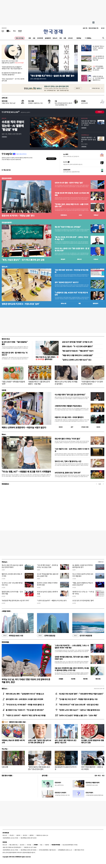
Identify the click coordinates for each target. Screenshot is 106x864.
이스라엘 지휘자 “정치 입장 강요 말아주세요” (70, 394)
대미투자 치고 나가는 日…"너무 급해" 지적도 (83, 593)
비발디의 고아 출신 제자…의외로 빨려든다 (69, 417)
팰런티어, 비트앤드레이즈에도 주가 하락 (12, 575)
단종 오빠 (5, 767)
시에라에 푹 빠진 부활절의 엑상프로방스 (68, 406)
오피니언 (70, 38)
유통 (65, 38)
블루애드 (32, 835)
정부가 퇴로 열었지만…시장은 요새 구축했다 (92, 768)
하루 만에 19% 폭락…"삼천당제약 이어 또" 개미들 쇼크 (25, 694)
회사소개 (5, 835)
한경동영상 (5, 484)
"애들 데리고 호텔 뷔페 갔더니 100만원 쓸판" (77, 355)
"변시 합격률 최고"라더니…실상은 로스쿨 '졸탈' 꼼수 (52, 75)
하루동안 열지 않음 (96, 88)
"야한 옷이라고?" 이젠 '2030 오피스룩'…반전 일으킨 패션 (78, 704)
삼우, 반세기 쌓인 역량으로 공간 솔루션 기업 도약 (65, 741)
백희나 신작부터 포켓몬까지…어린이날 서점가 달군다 (24, 427)
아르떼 (4, 390)
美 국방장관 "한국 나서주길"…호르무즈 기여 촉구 (98, 48)
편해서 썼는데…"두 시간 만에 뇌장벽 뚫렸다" (77, 346)
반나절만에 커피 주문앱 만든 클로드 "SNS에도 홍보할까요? (11, 74)
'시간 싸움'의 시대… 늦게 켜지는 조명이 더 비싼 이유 (72, 450)
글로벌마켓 (48, 38)
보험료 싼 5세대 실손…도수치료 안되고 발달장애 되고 (98, 78)
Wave (4, 434)
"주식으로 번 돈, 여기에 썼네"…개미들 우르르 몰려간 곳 (25, 704)
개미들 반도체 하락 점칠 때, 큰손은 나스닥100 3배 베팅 (72, 194)
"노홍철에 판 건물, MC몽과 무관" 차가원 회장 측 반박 (71, 293)
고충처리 (18, 835)
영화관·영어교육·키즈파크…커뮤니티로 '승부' (20, 304)
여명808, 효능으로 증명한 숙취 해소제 (13, 741)
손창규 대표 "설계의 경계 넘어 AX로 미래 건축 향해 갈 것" (39, 741)
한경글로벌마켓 (7, 222)
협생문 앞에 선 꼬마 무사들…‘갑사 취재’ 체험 (12, 593)
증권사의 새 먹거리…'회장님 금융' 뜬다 (18, 215)
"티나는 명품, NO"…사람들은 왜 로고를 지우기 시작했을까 (26, 471)
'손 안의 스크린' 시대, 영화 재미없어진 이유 (12, 584)
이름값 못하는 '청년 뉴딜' (8, 103)
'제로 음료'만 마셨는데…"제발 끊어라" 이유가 (77, 351)
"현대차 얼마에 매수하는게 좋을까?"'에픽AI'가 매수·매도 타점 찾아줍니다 (12, 68)
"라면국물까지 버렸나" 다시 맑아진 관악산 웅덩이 (92, 382)
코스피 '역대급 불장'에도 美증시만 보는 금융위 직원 (47, 575)
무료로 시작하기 (51, 158)
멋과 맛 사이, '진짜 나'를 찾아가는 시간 (68, 461)
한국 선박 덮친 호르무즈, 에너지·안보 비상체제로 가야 (63, 104)
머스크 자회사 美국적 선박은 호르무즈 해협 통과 (82, 575)
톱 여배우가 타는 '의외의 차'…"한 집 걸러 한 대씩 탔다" (25, 710)
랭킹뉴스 (4, 688)
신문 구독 (85, 28)
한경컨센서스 (64, 215)
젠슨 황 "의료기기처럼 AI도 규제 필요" (68, 227)
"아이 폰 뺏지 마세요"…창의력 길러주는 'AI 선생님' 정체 (47, 566)
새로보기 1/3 (100, 562)
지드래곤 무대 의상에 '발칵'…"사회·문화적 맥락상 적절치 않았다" (81, 694)
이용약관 (47, 845)
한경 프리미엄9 (20, 38)
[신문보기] (3, 31)
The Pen (4, 749)
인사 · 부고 (98, 775)
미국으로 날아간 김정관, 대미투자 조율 (47, 593)
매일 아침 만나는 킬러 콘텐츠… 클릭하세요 (47, 358)
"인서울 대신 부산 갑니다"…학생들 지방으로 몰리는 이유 (78, 699)
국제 (60, 38)
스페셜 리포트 (6, 611)
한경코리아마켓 (7, 178)
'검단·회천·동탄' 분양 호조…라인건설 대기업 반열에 (71, 271)
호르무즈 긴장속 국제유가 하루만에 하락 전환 (47, 584)
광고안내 (25, 835)
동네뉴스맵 (63, 303)
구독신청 (11, 835)
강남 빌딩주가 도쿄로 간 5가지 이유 (65, 768)
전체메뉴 (89, 38)
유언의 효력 (84, 103)
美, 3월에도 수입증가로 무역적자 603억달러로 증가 (82, 566)
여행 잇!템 (97, 679)
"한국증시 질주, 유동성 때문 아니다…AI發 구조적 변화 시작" (71, 205)
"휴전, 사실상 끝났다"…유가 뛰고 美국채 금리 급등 (13, 80)
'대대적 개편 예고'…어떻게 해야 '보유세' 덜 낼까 (88, 139)
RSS (41, 845)
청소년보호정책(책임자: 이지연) (69, 845)
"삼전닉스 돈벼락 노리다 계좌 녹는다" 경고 (76, 360)
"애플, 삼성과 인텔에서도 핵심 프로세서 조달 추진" (82, 584)
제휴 (10, 845)
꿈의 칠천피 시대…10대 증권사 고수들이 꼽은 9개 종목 (24, 699)
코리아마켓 (40, 38)
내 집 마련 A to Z (85, 135)
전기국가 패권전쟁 (82, 635)
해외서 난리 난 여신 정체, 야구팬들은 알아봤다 (66, 382)
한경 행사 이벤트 (7, 775)
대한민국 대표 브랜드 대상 (17, 722)
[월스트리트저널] (14, 31)
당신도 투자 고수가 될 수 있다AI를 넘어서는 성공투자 (13, 62)
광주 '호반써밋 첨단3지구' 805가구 (66, 282)
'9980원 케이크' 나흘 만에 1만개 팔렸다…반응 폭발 (39, 382)
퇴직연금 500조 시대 (12, 635)
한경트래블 (5, 642)
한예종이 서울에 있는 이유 (35, 103)
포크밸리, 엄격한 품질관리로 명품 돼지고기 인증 (92, 741)
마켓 (96, 215)
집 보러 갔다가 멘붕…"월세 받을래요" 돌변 (15, 343)
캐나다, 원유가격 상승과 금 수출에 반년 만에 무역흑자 (12, 566)
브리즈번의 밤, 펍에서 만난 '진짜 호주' (68, 472)
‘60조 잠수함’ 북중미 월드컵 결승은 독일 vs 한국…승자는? (88, 123)
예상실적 (63, 259)
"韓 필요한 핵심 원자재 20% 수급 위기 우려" (15, 600)
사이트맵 (29, 845)
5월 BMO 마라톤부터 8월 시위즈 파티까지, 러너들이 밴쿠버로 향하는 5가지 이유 (72, 669)
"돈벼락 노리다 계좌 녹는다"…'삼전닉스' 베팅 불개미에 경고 (79, 710)
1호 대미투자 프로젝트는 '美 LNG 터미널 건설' (98, 58)
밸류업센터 (95, 303)
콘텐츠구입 (15, 845)
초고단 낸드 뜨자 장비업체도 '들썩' (83, 600)
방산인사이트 (84, 118)
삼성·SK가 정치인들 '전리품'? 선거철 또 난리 (77, 342)
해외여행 (85, 679)
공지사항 (44, 775)
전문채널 (78, 38)
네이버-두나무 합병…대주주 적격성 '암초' (69, 183)
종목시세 (79, 259)
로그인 (102, 28)
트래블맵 (61, 679)
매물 (79, 303)
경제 (29, 38)
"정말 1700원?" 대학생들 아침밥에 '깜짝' (13, 382)
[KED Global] (20, 31)
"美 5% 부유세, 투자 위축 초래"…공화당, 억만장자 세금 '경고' (71, 238)
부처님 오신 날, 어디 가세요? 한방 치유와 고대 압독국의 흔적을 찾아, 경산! (26, 680)
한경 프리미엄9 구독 (93, 28)
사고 (103, 775)
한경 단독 (4, 118)
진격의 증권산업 (46, 635)
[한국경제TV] (8, 31)
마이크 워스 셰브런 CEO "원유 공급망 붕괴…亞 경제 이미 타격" (72, 249)
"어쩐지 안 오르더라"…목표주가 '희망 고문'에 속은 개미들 (25, 715)
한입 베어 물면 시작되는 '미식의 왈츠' (67, 438)
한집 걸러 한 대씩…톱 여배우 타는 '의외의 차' (14, 353)
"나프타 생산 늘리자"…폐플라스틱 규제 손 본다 (52, 600)
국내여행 (73, 679)
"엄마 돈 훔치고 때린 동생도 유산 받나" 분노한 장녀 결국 (39, 768)
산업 (34, 38)
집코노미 (55, 38)
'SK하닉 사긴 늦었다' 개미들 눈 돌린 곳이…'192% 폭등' (78, 715)
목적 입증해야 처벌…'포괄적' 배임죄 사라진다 (98, 68)
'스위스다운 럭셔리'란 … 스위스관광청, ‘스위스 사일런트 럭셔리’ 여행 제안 (72, 646)
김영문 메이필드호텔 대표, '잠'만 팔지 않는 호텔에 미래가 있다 (72, 658)
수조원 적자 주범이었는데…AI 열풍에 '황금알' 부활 (13, 125)
